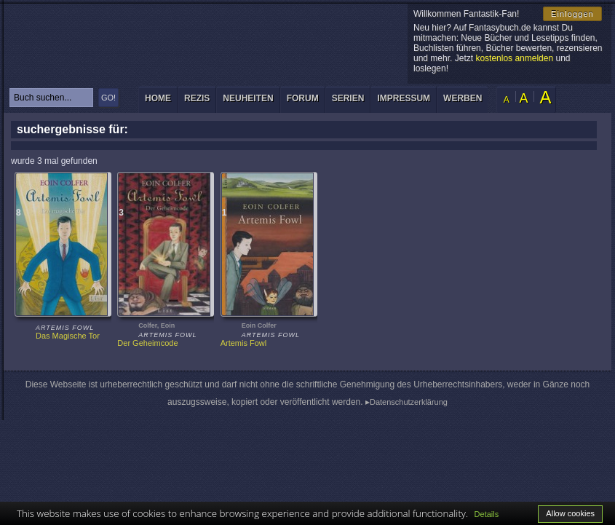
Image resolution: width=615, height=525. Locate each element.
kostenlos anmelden (514, 58)
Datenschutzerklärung (409, 402)
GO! (108, 97)
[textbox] (51, 97)
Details (487, 514)
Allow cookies (570, 513)
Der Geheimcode (147, 343)
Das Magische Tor (68, 335)
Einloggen (572, 13)
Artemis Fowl (244, 343)
